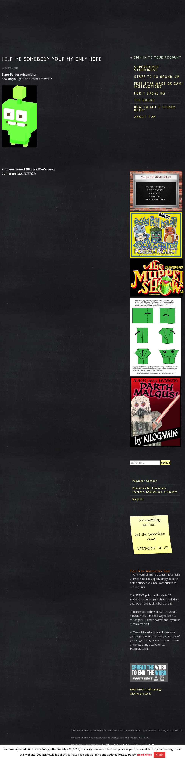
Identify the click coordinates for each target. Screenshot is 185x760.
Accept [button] (159, 754)
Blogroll (138, 499)
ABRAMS (106, 745)
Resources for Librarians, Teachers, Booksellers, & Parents (154, 490)
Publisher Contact (144, 481)
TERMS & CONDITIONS (144, 745)
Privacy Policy (121, 745)
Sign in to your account (158, 57)
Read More (144, 754)
